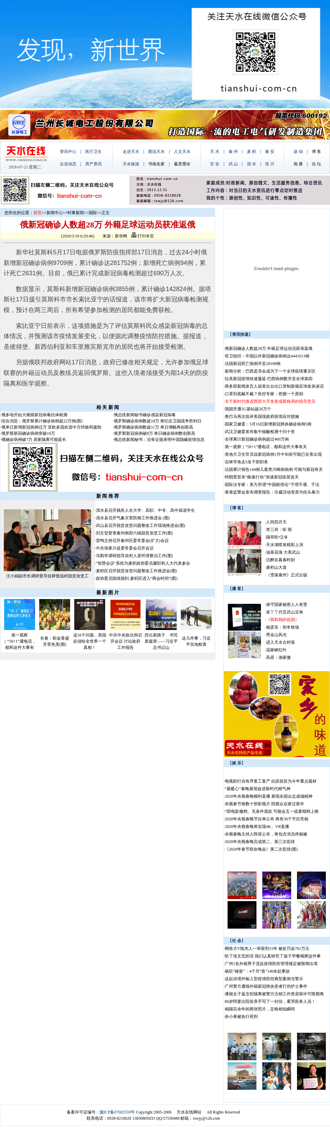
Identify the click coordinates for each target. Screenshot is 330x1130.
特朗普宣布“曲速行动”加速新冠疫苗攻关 (262, 477)
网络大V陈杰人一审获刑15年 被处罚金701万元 (267, 948)
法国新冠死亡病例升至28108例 (252, 363)
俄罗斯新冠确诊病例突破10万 (28, 433)
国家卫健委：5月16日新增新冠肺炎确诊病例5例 (268, 424)
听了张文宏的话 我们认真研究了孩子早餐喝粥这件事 (273, 956)
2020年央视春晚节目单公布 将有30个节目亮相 (266, 819)
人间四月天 (276, 522)
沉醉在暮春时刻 (280, 559)
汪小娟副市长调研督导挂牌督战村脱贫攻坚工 (47, 576)
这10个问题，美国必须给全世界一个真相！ (89, 641)
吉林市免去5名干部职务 (246, 461)
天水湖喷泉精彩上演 (284, 544)
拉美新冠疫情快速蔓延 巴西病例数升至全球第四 (268, 378)
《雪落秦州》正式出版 (286, 575)
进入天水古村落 (280, 642)
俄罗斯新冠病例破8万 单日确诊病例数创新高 (154, 433)
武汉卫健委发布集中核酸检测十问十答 (260, 431)
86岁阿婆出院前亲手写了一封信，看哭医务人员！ (270, 1001)
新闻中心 (54, 212)
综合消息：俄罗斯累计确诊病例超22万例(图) (41, 421)
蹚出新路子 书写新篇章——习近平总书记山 (161, 641)
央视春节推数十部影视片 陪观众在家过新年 (264, 803)
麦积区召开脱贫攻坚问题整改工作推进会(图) (136, 570)
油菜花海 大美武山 (283, 552)
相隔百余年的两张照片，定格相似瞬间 (260, 1009)
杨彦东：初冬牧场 (282, 627)
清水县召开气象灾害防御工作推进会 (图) (133, 518)
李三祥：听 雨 (279, 529)
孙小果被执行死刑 (241, 1016)
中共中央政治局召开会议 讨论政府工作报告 (125, 641)
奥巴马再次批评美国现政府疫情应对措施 (262, 416)
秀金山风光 (276, 634)
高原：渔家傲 (278, 657)
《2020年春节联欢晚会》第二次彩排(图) (261, 849)
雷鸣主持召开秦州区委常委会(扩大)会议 (132, 540)
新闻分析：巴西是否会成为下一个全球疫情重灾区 (270, 371)
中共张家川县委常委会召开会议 (125, 548)
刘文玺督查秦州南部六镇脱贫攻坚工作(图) (134, 533)
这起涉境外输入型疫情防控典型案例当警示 (264, 978)
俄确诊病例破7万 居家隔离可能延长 (33, 439)
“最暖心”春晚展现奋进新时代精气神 (257, 788)
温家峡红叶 (276, 649)
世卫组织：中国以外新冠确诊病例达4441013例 (267, 356)
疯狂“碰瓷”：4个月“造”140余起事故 (257, 971)
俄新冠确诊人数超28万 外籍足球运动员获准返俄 (268, 348)
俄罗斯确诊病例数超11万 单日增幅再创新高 (153, 427)
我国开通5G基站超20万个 (248, 409)
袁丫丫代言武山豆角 (284, 612)
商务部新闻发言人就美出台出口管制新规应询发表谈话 (274, 386)
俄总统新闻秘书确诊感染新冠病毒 (145, 414)
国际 (93, 212)
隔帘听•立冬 (277, 537)
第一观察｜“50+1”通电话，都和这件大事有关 (266, 446)
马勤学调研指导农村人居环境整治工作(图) (134, 555)
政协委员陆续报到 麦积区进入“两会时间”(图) (137, 578)
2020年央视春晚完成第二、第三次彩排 (260, 841)
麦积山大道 (276, 567)
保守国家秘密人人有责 (286, 604)
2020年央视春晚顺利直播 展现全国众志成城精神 (268, 796)
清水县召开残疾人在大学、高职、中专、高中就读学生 (145, 510)
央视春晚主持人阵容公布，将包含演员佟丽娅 (266, 834)
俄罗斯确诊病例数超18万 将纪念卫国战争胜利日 (157, 421)
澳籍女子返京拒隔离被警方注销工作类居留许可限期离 (274, 993)
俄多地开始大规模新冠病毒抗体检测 (34, 414)
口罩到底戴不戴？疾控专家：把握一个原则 (264, 393)
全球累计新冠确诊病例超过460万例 (257, 439)
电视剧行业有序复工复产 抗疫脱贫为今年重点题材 (271, 781)
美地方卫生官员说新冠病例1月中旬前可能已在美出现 (273, 454)
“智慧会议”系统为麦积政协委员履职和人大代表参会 (143, 563)
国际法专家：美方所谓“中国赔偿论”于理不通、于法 (272, 484)
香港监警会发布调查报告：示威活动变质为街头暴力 (272, 492)
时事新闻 (75, 212)
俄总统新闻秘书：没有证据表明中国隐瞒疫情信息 (159, 439)
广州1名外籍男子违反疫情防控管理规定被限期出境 (271, 963)
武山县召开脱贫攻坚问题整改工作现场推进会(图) (140, 525)
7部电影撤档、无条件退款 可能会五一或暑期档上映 (272, 811)
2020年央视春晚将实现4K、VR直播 (257, 826)
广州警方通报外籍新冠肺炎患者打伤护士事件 (266, 986)
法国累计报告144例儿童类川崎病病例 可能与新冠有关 (274, 469)
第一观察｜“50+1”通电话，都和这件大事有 (19, 641)
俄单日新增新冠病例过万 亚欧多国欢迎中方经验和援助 (51, 427)
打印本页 (142, 236)
